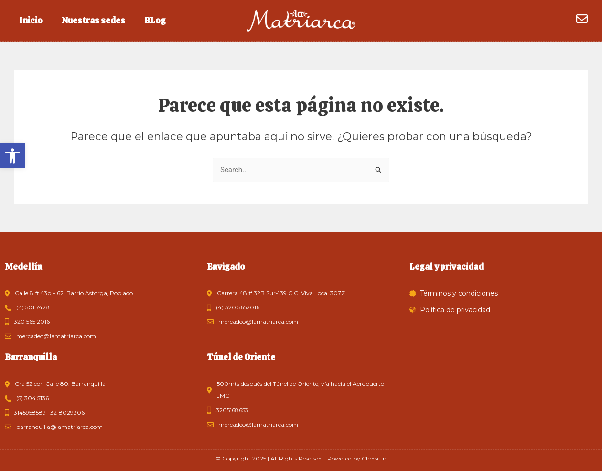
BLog (155, 20)
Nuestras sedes (93, 20)
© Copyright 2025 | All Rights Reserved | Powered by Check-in (301, 458)
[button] (12, 155)
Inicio (31, 20)
